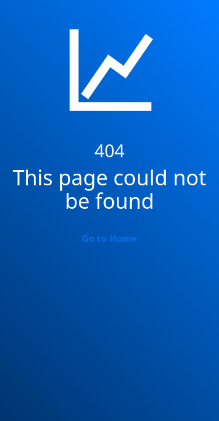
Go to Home (109, 238)
